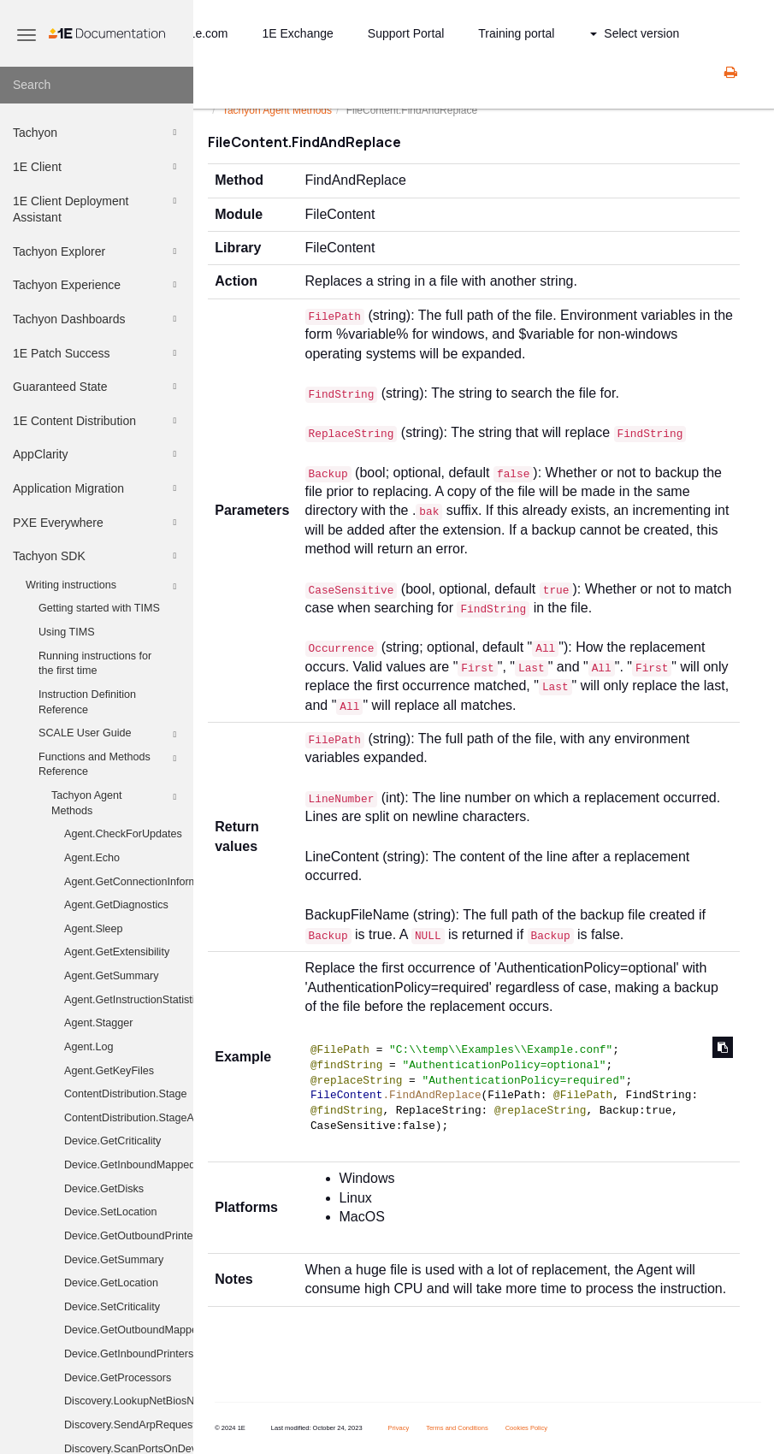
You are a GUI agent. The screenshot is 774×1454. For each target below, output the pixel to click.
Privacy (399, 1428)
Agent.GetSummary (111, 976)
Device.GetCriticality (112, 1141)
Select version (634, 33)
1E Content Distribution (97, 420)
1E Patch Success (97, 353)
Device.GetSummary (113, 1260)
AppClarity (97, 454)
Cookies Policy (526, 1428)
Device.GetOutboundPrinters (128, 1236)
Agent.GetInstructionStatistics (128, 1000)
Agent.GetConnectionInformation (128, 882)
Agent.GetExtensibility (116, 952)
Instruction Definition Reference (87, 702)
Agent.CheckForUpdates (123, 834)
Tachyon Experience (97, 284)
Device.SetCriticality (112, 1307)
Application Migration (97, 488)
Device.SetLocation (110, 1212)
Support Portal (406, 33)
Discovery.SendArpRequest (128, 1425)
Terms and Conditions (457, 1428)
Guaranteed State (97, 386)
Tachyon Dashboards (97, 319)
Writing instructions (103, 586)
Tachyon (97, 132)
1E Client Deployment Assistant (97, 208)
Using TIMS (66, 632)
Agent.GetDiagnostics (116, 905)
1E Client (97, 166)
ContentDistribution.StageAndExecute (128, 1118)
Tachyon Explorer (97, 251)
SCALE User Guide (109, 734)
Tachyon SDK (97, 556)
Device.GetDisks (104, 1189)
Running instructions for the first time (94, 663)
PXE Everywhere (97, 522)
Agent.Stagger (98, 1023)
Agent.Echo (92, 858)
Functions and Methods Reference (109, 763)
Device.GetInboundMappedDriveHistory (128, 1165)
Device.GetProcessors (117, 1378)
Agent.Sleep (93, 929)
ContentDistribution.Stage (125, 1094)
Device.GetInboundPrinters (128, 1354)
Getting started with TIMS (99, 608)
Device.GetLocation (111, 1283)
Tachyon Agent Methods (116, 802)
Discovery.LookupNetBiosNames (128, 1401)
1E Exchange (298, 33)
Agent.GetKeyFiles (109, 1071)
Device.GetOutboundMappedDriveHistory (128, 1330)
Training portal (516, 33)
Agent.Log (88, 1047)
